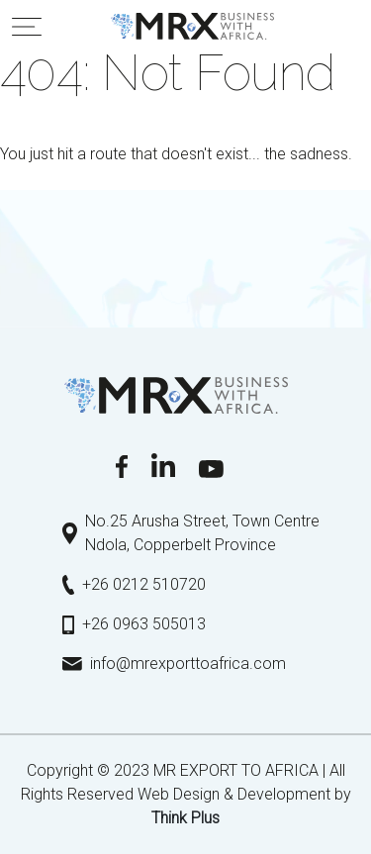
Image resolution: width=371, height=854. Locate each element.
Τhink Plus (185, 817)
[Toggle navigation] (26, 27)
